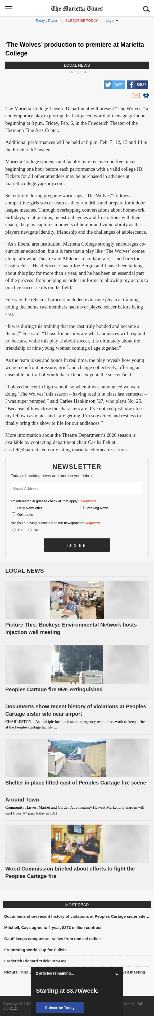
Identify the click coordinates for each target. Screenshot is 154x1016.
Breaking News (96, 508)
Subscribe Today (81, 21)
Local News (77, 65)
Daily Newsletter (29, 508)
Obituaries (25, 515)
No (36, 530)
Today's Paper (46, 21)
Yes (19, 530)
